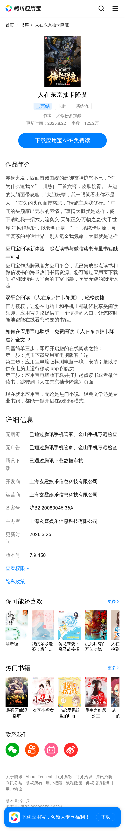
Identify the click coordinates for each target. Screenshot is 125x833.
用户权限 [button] (54, 783)
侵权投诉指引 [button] (98, 783)
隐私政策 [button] (15, 581)
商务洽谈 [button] (84, 776)
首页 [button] (10, 25)
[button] (23, 8)
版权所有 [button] (34, 783)
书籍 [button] (24, 25)
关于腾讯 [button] (14, 776)
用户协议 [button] (14, 789)
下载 (105, 817)
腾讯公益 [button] (14, 783)
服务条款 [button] (64, 776)
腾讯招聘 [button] (104, 776)
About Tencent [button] (39, 776)
